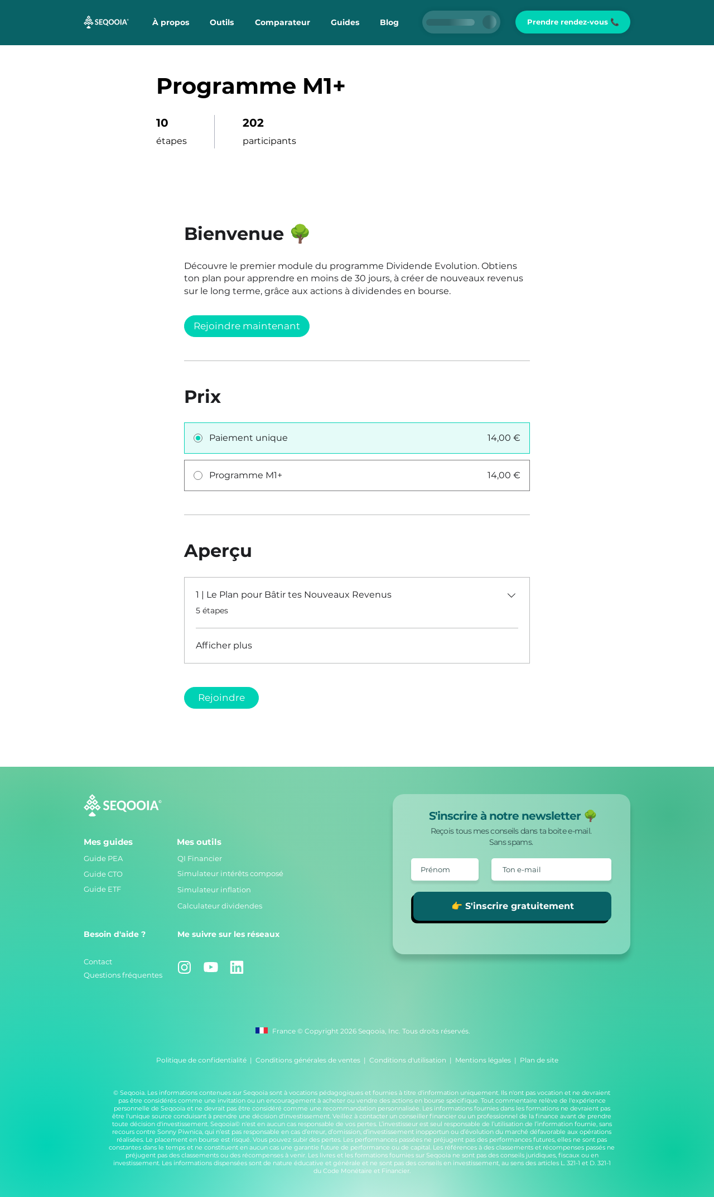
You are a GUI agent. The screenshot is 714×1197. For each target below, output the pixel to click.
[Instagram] (184, 967)
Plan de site (539, 1060)
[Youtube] (210, 967)
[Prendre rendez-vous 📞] (572, 22)
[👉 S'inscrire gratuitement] (512, 906)
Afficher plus (224, 645)
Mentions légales (483, 1060)
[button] (221, 22)
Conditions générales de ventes (307, 1060)
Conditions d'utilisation (407, 1060)
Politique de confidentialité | (205, 1060)
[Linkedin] (237, 967)
